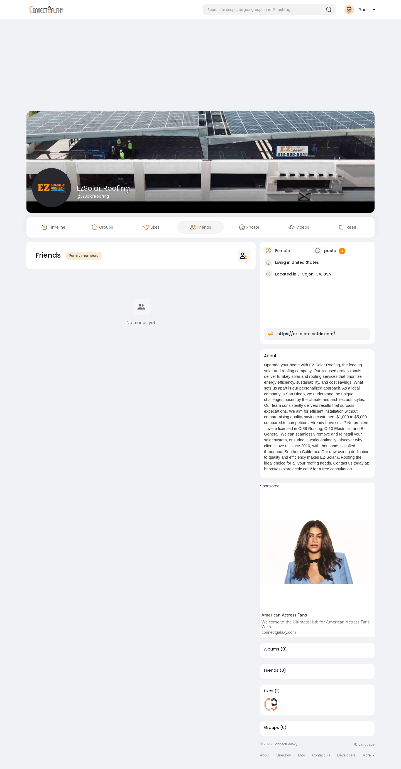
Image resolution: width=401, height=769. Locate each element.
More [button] (369, 755)
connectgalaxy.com (278, 632)
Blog (301, 755)
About (264, 755)
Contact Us (321, 755)
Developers (346, 755)
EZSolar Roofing (103, 188)
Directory (284, 755)
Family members (83, 255)
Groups (271, 727)
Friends (271, 670)
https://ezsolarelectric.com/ (306, 334)
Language (364, 744)
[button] (269, 9)
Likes (268, 691)
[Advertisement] (200, 66)
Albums (271, 649)
